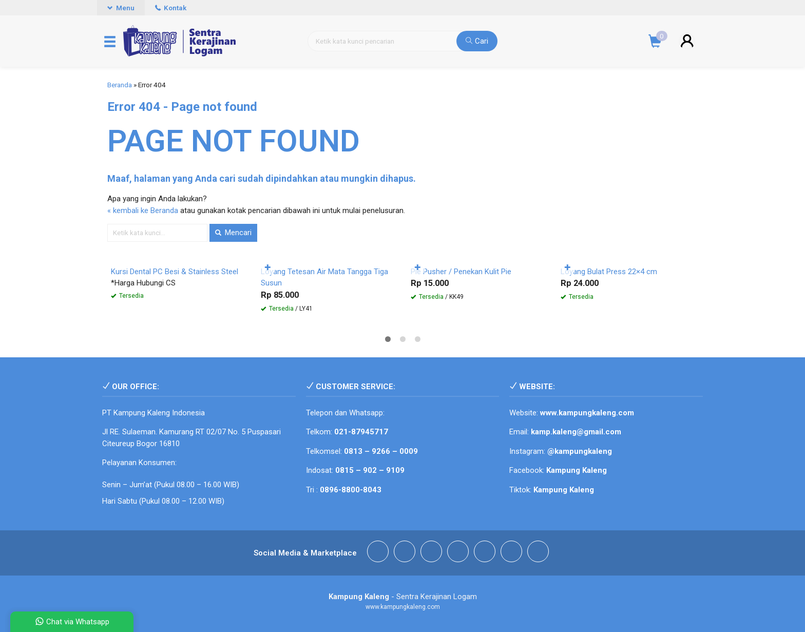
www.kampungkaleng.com (587, 412)
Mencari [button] (233, 232)
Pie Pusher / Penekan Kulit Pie (461, 271)
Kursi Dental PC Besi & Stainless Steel (174, 271)
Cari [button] (477, 41)
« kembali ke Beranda (142, 210)
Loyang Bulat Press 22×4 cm (609, 271)
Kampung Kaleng (563, 489)
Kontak (170, 8)
